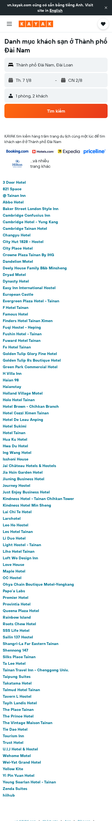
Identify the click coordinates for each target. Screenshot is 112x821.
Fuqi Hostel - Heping (22, 327)
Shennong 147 (15, 650)
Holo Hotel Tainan (19, 399)
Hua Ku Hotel (15, 439)
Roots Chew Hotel (19, 623)
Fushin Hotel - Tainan (22, 333)
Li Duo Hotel (14, 538)
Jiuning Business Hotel (23, 478)
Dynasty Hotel (16, 281)
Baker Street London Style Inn (30, 208)
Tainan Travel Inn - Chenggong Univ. (36, 670)
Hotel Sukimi (14, 426)
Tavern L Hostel (17, 696)
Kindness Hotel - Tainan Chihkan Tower (38, 498)
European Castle (18, 294)
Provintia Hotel (17, 604)
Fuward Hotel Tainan (21, 340)
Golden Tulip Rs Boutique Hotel (32, 360)
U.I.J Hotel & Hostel (20, 749)
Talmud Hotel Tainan (21, 689)
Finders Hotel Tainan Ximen (28, 320)
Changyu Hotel (17, 235)
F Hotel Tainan (15, 307)
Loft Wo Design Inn (20, 557)
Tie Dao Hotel (15, 729)
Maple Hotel (14, 571)
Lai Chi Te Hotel (17, 511)
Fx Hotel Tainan (17, 347)
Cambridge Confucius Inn (26, 215)
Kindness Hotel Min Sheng (27, 505)
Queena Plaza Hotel (21, 610)
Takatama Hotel (17, 683)
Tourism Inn (13, 735)
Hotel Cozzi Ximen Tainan (26, 412)
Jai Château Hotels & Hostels (29, 465)
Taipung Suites (17, 676)
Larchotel (12, 518)
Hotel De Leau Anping (23, 419)
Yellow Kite (13, 768)
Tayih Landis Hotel (20, 702)
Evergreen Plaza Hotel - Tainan (31, 300)
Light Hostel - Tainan (22, 544)
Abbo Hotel (13, 202)
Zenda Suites (15, 788)
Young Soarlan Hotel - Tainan (29, 782)
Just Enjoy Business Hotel (26, 492)
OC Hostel (12, 577)
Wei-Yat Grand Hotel (22, 762)
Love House (13, 564)
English (56, 10)
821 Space (12, 188)
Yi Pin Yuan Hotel (18, 775)
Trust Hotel (13, 742)
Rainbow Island (17, 617)
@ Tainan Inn (14, 195)
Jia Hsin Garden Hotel (23, 472)
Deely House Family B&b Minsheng (35, 268)
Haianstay (12, 386)
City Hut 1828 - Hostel (23, 241)
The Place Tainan (18, 709)
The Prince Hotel (18, 716)
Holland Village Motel (23, 393)
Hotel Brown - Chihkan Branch (31, 406)
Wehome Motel (17, 755)
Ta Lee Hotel (14, 663)
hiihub (9, 795)
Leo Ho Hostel (15, 525)
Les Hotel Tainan (18, 531)
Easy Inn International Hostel (29, 287)
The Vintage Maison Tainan (27, 722)
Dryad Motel (14, 274)
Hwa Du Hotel (15, 445)
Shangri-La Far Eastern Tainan (30, 643)
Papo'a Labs (14, 590)
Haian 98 (11, 380)
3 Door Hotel (14, 182)
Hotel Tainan (14, 432)
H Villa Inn (12, 373)
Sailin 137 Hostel (18, 637)
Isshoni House (15, 459)
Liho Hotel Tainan (18, 551)
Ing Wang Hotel (17, 452)
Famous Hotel (15, 314)
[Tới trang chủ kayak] (36, 24)
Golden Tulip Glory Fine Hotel (30, 353)
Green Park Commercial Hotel (30, 366)
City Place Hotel (18, 248)
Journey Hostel (16, 485)
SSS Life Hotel (16, 630)
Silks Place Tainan (19, 656)
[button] (106, 8)
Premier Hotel (15, 597)
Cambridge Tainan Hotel (25, 228)
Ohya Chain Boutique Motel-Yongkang (38, 584)
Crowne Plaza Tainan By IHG (28, 254)
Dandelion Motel (18, 261)
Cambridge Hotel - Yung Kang (30, 221)
